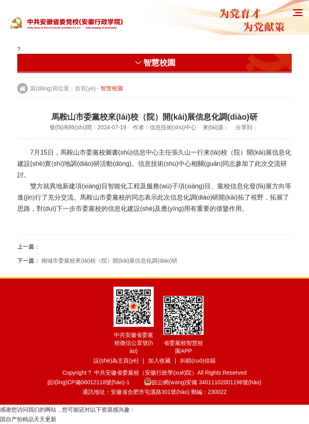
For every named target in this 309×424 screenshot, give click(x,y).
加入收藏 (159, 360)
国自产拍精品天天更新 (28, 419)
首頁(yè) (85, 88)
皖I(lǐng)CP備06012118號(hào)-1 (94, 382)
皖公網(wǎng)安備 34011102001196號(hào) (203, 382)
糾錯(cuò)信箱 (198, 360)
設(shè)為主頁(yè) (115, 360)
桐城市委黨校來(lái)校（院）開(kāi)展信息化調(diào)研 (109, 260)
